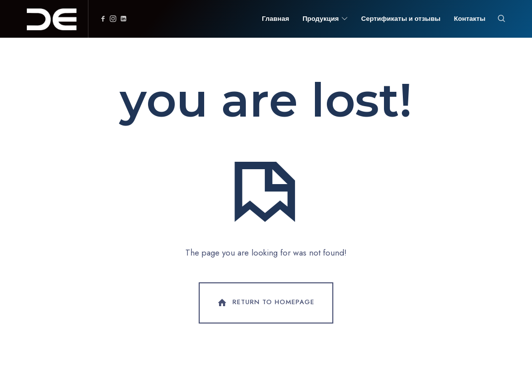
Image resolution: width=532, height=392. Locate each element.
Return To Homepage (265, 302)
